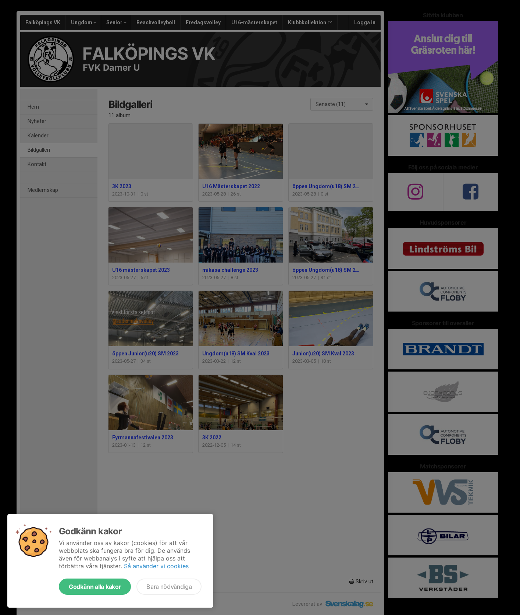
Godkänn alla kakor (95, 586)
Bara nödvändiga (169, 586)
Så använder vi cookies (156, 566)
